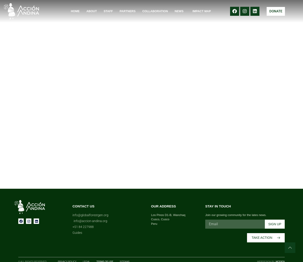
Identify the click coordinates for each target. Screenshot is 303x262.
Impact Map (202, 11)
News (180, 11)
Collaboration (155, 11)
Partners (128, 11)
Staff (108, 11)
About (91, 11)
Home (75, 11)
